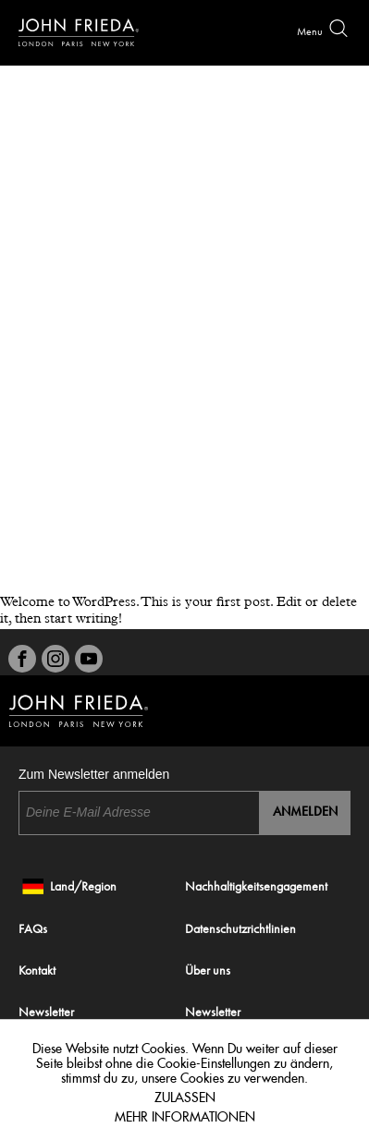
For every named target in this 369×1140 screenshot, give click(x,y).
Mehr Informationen (185, 1114)
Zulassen (184, 1094)
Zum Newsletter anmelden (93, 774)
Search (338, 28)
